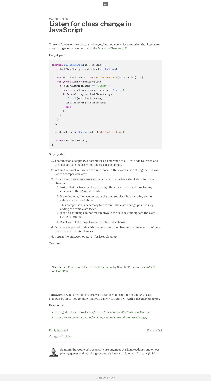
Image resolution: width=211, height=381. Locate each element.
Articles (67, 336)
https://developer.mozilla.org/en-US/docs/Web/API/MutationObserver (103, 312)
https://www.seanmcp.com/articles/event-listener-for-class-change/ (101, 317)
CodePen (62, 271)
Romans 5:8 (154, 330)
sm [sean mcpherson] (105, 4)
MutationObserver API (112, 48)
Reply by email (58, 330)
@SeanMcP (147, 267)
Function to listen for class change (90, 267)
